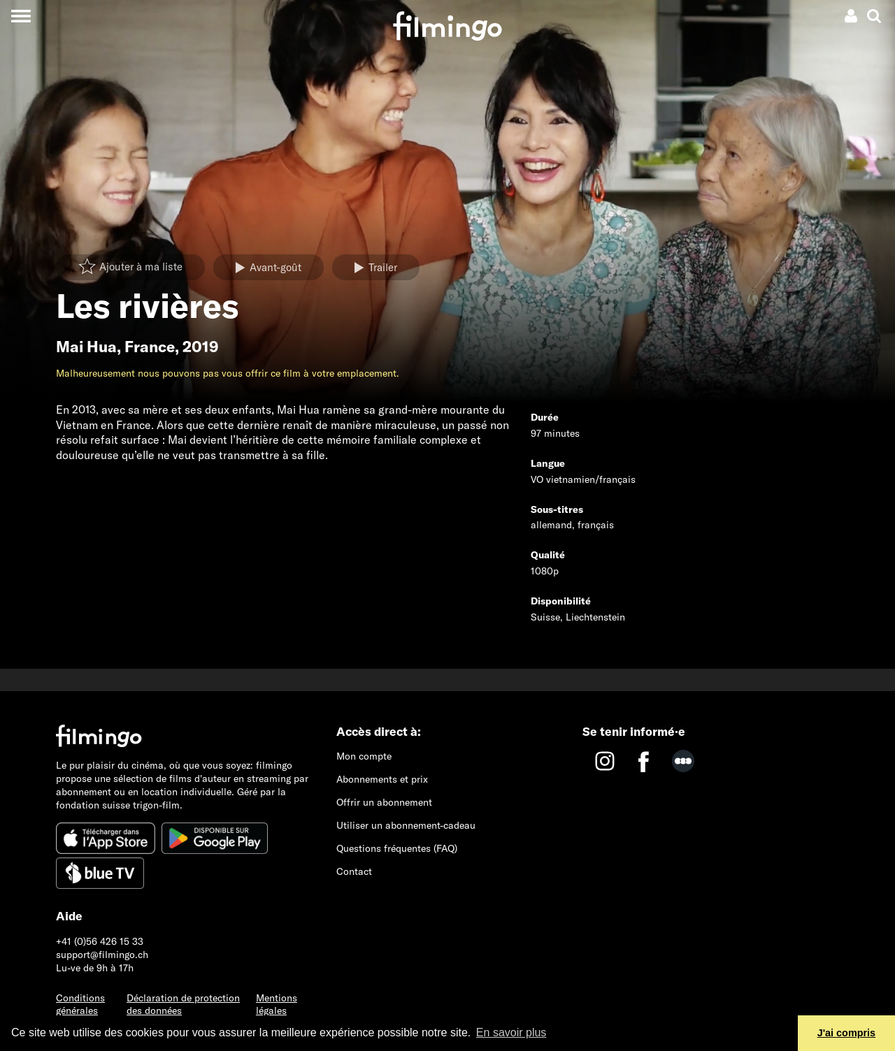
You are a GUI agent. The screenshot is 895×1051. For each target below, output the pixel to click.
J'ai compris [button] (846, 1032)
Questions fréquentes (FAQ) (396, 848)
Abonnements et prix (382, 779)
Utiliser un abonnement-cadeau (405, 825)
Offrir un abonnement (384, 802)
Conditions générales (80, 1004)
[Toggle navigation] (20, 15)
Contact (354, 871)
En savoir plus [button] (511, 1032)
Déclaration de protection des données (183, 1004)
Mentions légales (276, 1004)
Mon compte (364, 756)
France (149, 346)
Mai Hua (86, 346)
